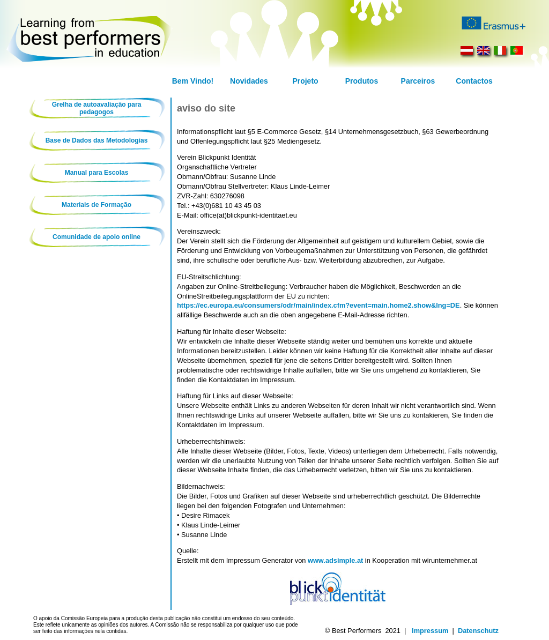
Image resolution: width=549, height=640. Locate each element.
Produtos (361, 81)
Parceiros (418, 81)
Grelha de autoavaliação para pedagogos (97, 108)
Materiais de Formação (96, 205)
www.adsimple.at (335, 560)
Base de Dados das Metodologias (97, 140)
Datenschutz (478, 631)
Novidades (249, 81)
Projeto (305, 81)
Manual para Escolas (97, 172)
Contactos (474, 81)
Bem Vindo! (193, 81)
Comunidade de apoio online (96, 237)
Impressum (430, 631)
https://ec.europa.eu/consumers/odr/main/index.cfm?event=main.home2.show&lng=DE (318, 305)
